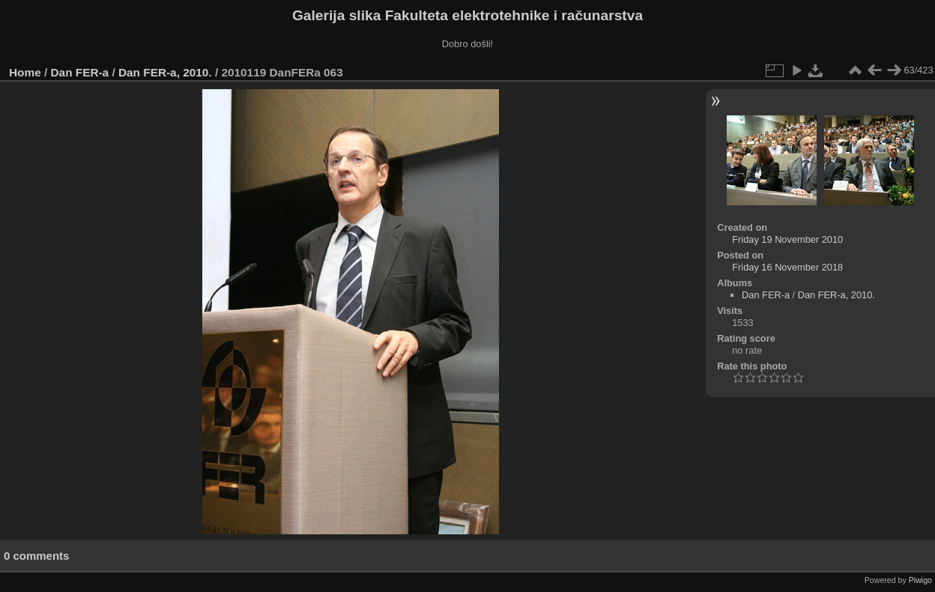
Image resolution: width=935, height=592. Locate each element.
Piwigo (920, 580)
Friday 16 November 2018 (787, 267)
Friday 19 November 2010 (787, 239)
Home (25, 72)
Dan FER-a (80, 72)
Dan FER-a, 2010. (165, 72)
